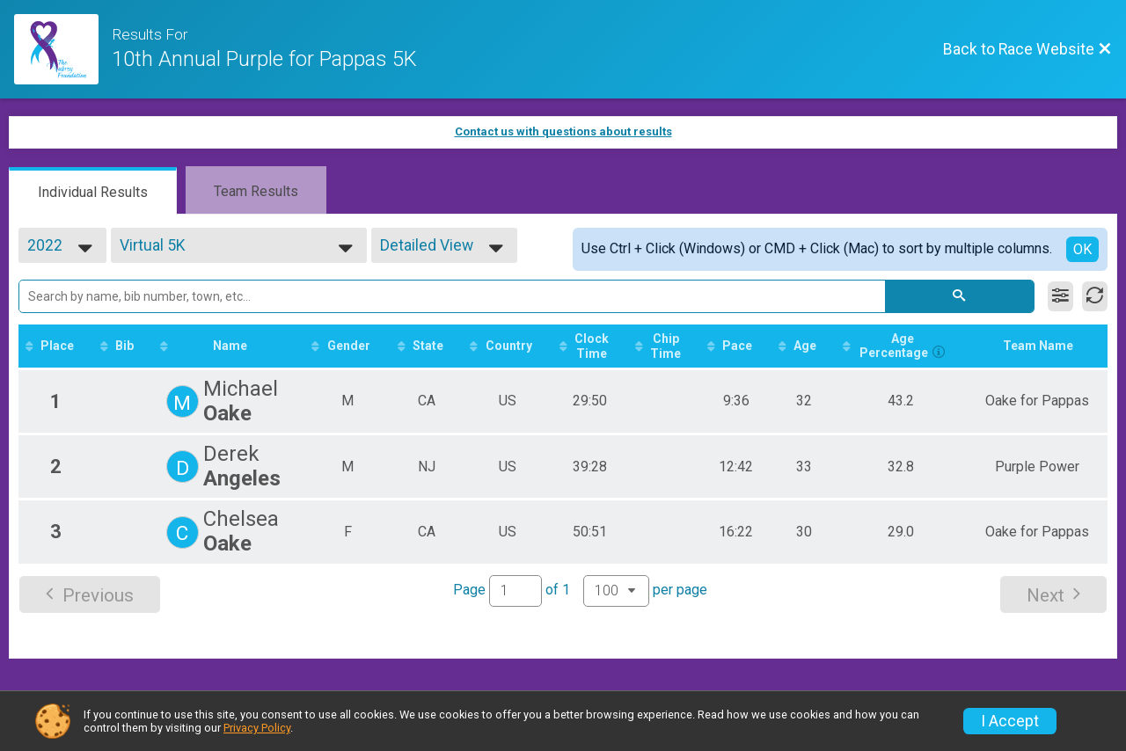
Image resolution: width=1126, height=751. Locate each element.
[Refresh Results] (1095, 296)
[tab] (93, 191)
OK (1082, 249)
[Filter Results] (1060, 296)
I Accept (1010, 721)
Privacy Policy (256, 727)
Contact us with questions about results (563, 131)
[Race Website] (63, 49)
